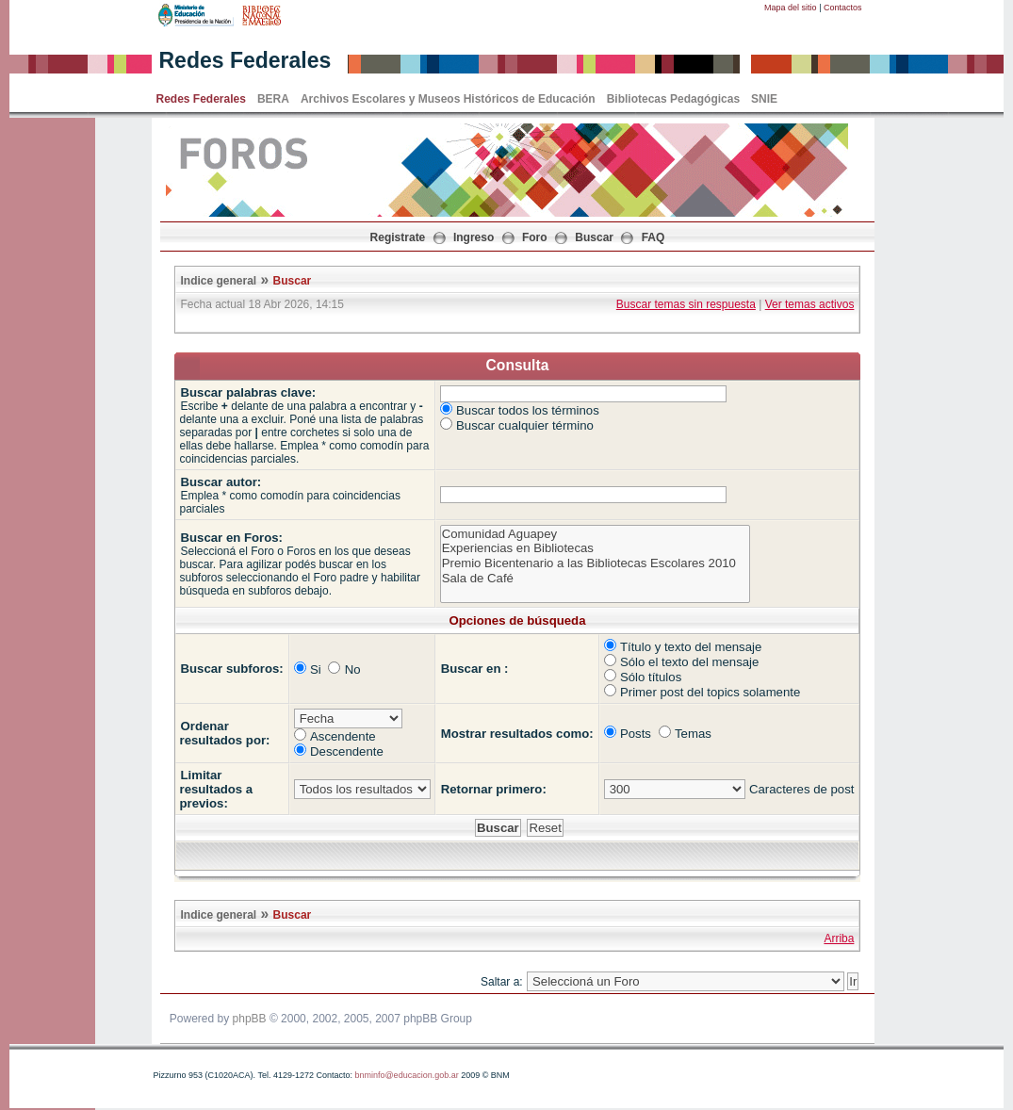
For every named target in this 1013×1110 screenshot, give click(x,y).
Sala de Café (595, 578)
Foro (534, 237)
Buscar (594, 237)
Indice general (219, 280)
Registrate (398, 237)
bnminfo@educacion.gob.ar (406, 1075)
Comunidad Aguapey (595, 534)
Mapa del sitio (790, 7)
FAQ (653, 237)
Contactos (843, 7)
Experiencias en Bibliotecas (595, 548)
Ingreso (473, 237)
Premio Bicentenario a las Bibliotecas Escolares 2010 (595, 563)
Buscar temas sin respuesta (686, 304)
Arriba (839, 938)
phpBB (250, 1018)
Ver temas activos (810, 304)
